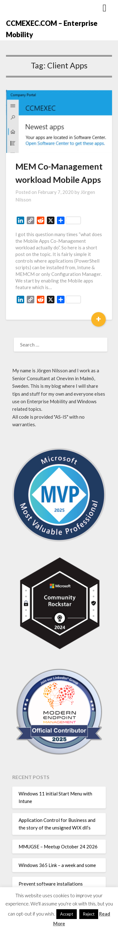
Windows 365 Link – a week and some (57, 865)
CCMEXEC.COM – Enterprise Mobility (52, 29)
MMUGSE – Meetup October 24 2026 (58, 846)
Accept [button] (66, 913)
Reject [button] (88, 913)
